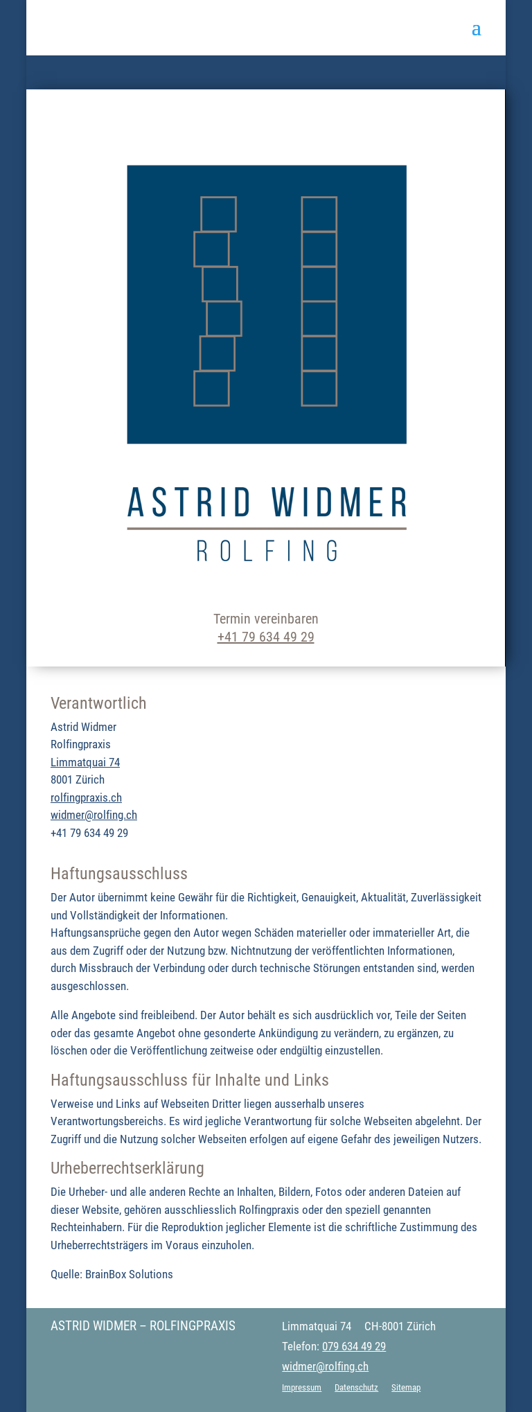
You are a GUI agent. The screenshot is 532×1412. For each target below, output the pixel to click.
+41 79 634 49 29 (266, 636)
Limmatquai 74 (85, 762)
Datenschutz (356, 1387)
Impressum (301, 1387)
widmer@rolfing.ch (94, 815)
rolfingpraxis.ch (86, 797)
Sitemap (405, 1387)
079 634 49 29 (354, 1346)
